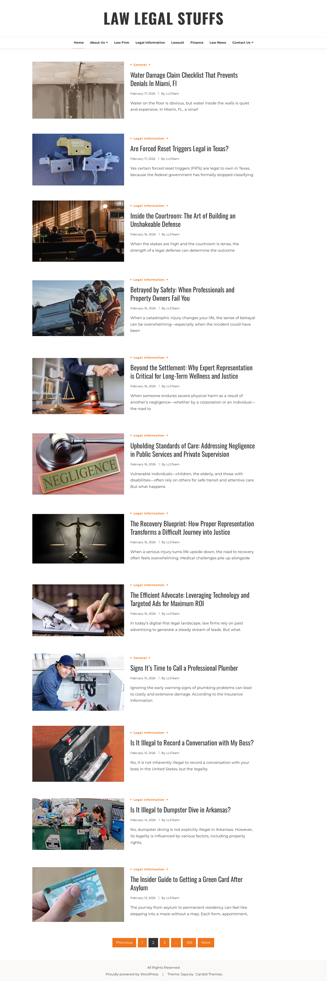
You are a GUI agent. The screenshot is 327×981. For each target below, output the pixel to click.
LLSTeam (172, 93)
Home (79, 42)
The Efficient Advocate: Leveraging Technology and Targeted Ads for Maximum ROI (189, 599)
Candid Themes (208, 974)
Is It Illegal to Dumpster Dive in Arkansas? (180, 809)
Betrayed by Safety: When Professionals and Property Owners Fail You (182, 293)
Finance (196, 42)
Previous (124, 942)
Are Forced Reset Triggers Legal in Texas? (179, 148)
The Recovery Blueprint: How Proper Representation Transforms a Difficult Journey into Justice (192, 527)
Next (205, 942)
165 (189, 942)
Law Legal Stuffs (163, 18)
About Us (97, 42)
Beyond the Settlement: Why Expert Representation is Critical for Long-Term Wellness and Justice (191, 371)
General (140, 64)
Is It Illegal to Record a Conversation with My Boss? (192, 742)
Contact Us (241, 42)
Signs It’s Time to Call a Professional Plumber (184, 668)
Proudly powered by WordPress (132, 974)
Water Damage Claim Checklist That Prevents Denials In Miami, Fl (184, 79)
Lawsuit (177, 42)
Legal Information (150, 42)
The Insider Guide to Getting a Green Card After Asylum (186, 883)
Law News (218, 42)
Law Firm (121, 42)
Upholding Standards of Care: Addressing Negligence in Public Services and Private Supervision (192, 449)
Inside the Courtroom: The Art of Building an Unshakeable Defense (182, 220)
